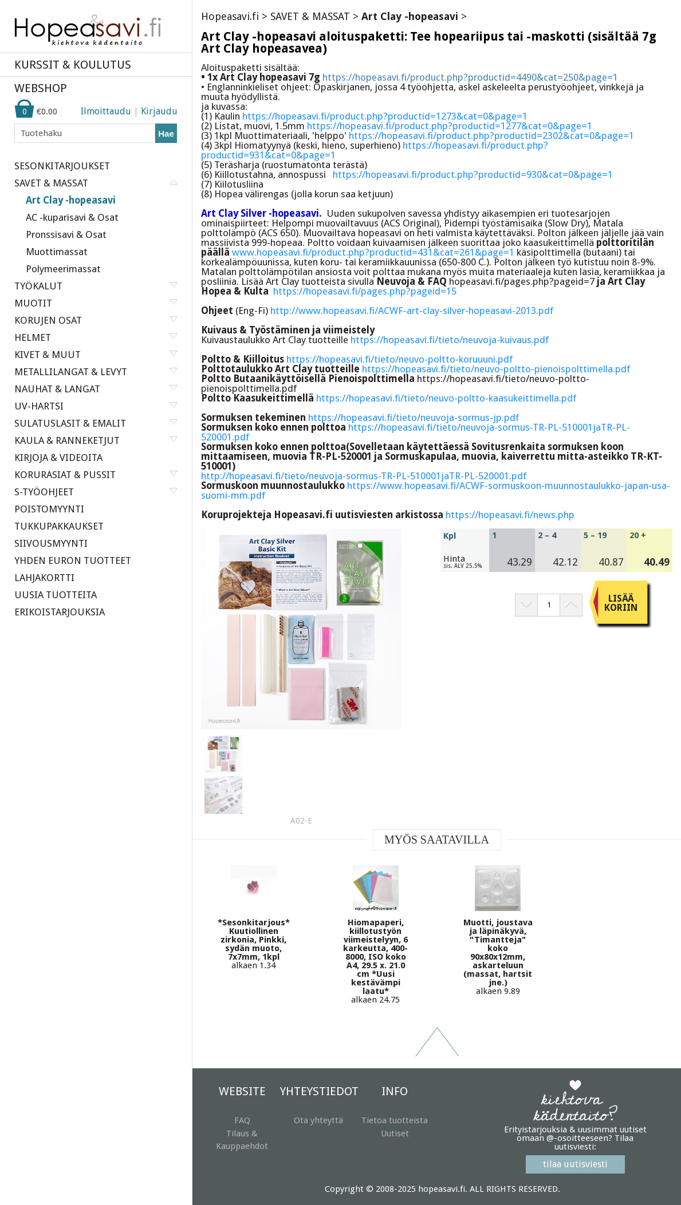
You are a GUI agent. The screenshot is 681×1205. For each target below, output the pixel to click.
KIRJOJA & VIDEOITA (58, 457)
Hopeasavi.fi (230, 16)
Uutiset (395, 1133)
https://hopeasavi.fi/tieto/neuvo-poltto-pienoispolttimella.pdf (496, 369)
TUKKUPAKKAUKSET (59, 526)
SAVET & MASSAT (310, 16)
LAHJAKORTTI (44, 577)
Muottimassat (57, 251)
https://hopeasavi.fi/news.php (510, 514)
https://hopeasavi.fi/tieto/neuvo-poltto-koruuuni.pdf (399, 359)
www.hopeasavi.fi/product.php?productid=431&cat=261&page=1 (373, 252)
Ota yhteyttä (318, 1120)
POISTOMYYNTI (49, 509)
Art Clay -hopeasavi (71, 200)
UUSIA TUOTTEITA (55, 594)
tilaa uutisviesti (575, 1164)
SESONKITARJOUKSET (62, 166)
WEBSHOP (40, 88)
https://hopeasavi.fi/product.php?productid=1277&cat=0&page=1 (449, 126)
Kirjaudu (159, 111)
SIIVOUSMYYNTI (51, 543)
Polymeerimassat (63, 269)
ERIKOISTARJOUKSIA (59, 612)
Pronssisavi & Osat (66, 234)
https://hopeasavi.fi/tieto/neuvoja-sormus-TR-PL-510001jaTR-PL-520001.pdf (415, 432)
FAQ (242, 1120)
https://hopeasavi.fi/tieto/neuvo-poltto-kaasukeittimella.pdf (446, 398)
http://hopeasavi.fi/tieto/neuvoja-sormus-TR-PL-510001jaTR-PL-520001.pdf (363, 476)
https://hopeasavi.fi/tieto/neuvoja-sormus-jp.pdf (413, 417)
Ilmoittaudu (106, 111)
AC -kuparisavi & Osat (72, 217)
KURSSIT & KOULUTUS (72, 64)
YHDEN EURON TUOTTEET (72, 560)
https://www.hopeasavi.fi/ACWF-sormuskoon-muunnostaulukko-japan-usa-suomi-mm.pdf (435, 490)
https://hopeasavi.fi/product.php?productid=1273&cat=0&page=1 (385, 116)
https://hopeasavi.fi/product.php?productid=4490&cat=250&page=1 (470, 77)
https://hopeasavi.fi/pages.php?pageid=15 (364, 291)
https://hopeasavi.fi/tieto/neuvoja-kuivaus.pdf (450, 339)
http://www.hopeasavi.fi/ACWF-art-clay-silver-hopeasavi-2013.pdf (411, 310)
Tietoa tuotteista (394, 1120)
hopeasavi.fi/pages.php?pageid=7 (522, 281)
